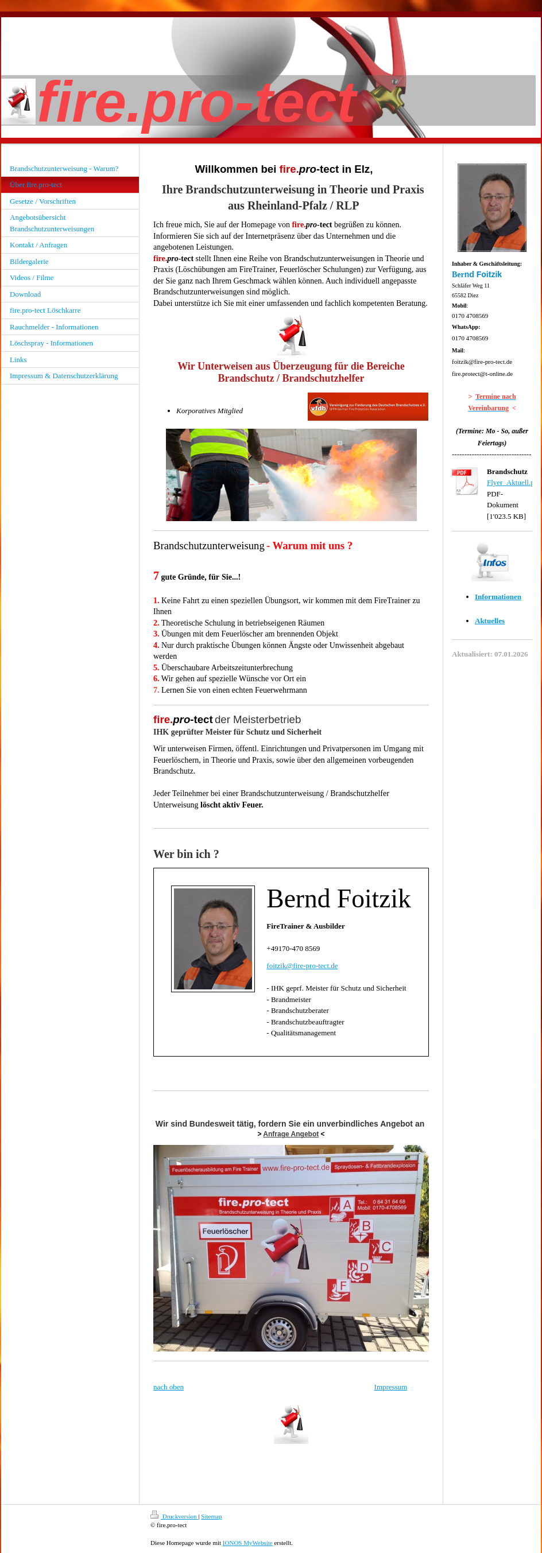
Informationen (498, 596)
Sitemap (211, 1516)
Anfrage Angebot (291, 1134)
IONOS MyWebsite (248, 1542)
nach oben (168, 1387)
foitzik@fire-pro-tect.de (302, 965)
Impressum (391, 1387)
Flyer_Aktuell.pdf (514, 482)
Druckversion (174, 1516)
